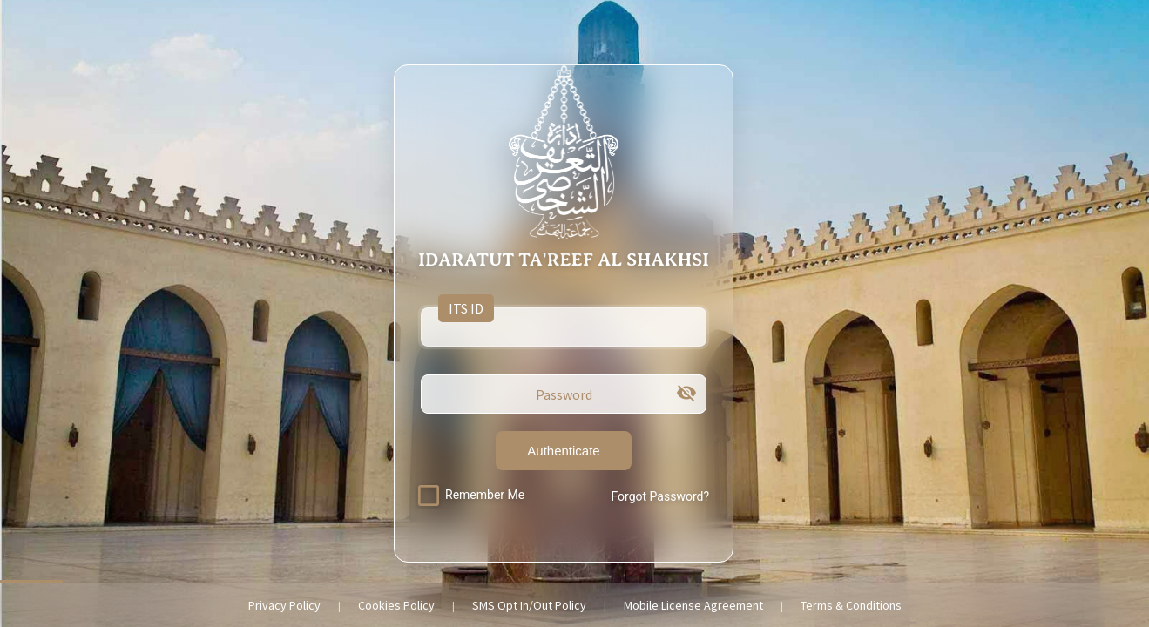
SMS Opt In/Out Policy (529, 605)
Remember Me (484, 495)
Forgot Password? (660, 496)
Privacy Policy (284, 605)
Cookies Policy (396, 605)
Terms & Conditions (851, 605)
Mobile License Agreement (693, 605)
